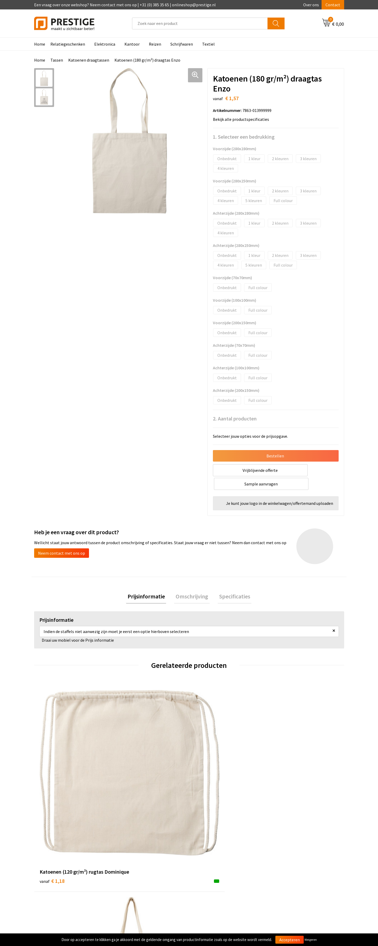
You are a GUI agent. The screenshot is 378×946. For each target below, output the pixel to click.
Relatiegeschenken (67, 44)
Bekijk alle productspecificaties (242, 119)
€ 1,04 (207, 763)
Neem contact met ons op (61, 539)
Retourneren (207, 859)
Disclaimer (281, 866)
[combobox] (200, 23)
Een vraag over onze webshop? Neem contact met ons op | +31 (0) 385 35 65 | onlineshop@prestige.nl (125, 4)
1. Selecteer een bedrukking (244, 136)
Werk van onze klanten (139, 859)
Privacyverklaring (287, 859)
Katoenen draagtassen (88, 60)
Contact (333, 4)
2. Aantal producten (235, 418)
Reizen (155, 44)
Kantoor (132, 44)
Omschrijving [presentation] (192, 583)
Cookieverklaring (287, 851)
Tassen (56, 60)
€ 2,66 (129, 763)
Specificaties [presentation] (231, 583)
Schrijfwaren (181, 44)
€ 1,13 (284, 763)
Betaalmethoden (211, 851)
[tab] (149, 583)
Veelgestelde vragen (137, 851)
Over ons (311, 4)
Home (39, 44)
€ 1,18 (52, 763)
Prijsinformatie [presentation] (149, 583)
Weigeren (310, 940)
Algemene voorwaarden (293, 843)
